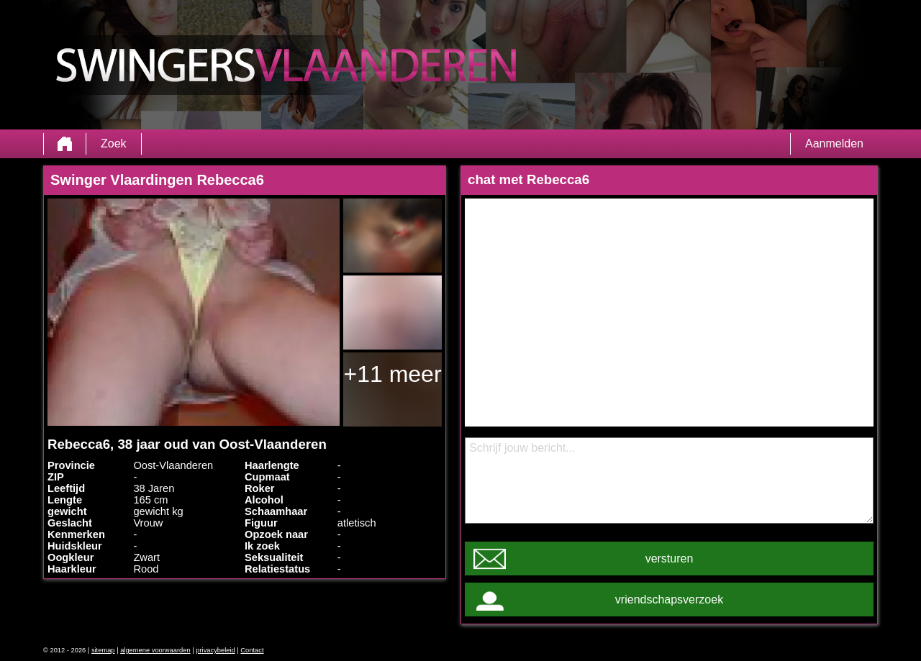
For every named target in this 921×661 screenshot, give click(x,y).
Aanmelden (834, 143)
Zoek (114, 143)
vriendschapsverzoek (669, 599)
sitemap (103, 650)
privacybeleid (215, 650)
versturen (669, 558)
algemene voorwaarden (155, 650)
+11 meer (392, 374)
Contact (251, 650)
